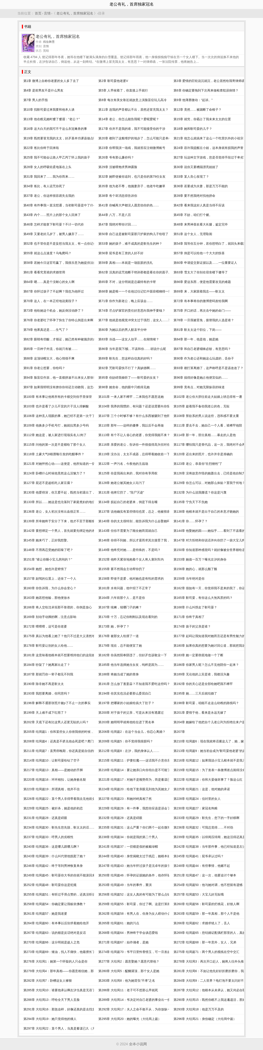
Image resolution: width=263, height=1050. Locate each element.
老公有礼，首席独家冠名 (74, 13)
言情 (47, 13)
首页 (38, 13)
